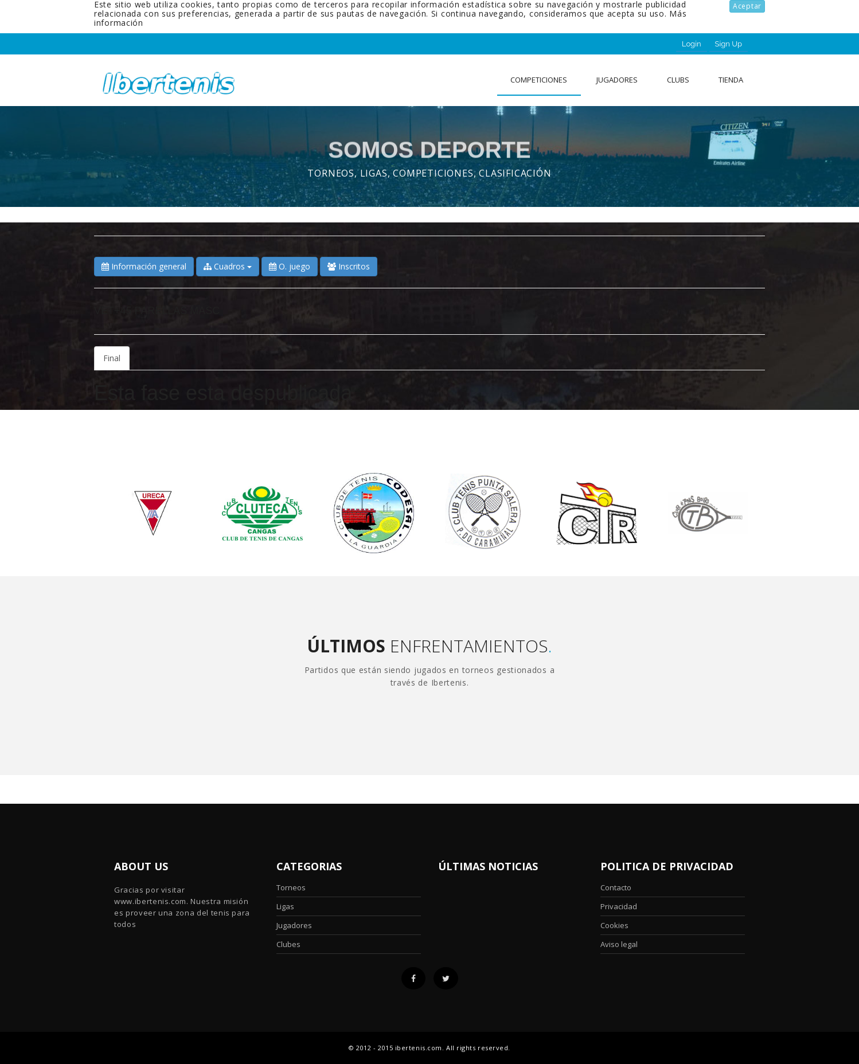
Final (111, 358)
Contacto (615, 887)
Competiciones (538, 80)
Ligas (285, 906)
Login (691, 44)
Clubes (288, 944)
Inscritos (348, 266)
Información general (143, 266)
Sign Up (728, 44)
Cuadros (228, 266)
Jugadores (617, 80)
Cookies (614, 925)
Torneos (291, 887)
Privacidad (618, 906)
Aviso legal (619, 944)
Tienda (731, 80)
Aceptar (747, 6)
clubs (678, 80)
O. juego (289, 266)
